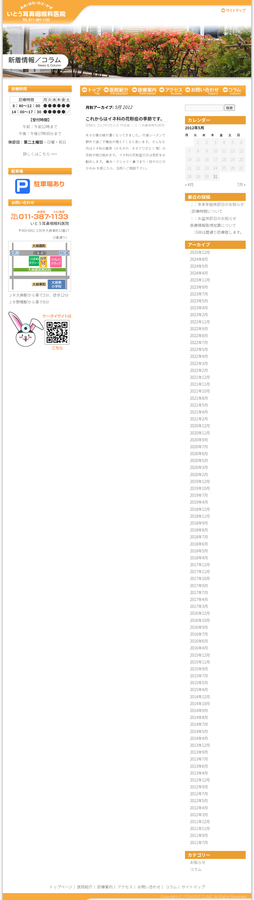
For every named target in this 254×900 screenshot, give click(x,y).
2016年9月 (199, 627)
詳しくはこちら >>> (40, 154)
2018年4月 (199, 557)
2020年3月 (199, 467)
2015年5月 (199, 682)
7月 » (241, 184)
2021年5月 (199, 405)
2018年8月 (199, 530)
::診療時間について (206, 211)
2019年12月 (200, 481)
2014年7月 (199, 724)
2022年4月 (199, 356)
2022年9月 (199, 328)
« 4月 (189, 184)
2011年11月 (200, 828)
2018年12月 (200, 509)
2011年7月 (199, 842)
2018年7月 (199, 536)
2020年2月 (199, 474)
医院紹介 (116, 90)
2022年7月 (199, 342)
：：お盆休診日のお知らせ (213, 218)
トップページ (91, 90)
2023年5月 (199, 300)
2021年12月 (200, 377)
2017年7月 (199, 592)
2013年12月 (200, 745)
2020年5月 (199, 460)
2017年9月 (199, 585)
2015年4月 (199, 689)
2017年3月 (199, 606)
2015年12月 (200, 655)
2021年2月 (199, 418)
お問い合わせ (202, 90)
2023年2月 (199, 314)
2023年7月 (199, 294)
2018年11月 (200, 516)
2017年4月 (199, 599)
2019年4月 (199, 502)
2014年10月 (200, 703)
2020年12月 (200, 425)
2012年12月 (200, 780)
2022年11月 (200, 321)
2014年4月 (199, 738)
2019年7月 (199, 495)
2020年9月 (199, 439)
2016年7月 (199, 634)
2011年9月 (199, 835)
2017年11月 (200, 571)
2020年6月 (199, 453)
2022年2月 (199, 370)
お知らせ (197, 862)
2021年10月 (200, 391)
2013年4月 (199, 773)
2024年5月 (199, 266)
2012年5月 (199, 800)
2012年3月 (199, 814)
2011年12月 (200, 821)
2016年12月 (200, 613)
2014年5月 (199, 731)
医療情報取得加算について (213, 225)
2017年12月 (200, 564)
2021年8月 (199, 398)
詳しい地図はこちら (39, 266)
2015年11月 (200, 662)
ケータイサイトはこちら (40, 330)
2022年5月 (199, 349)
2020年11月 (200, 433)
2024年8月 (199, 259)
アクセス (171, 90)
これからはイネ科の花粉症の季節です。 (125, 118)
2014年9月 (199, 710)
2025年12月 (200, 252)
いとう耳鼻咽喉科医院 (36, 11)
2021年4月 (199, 412)
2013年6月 (199, 766)
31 (215, 176)
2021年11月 (200, 384)
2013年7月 (199, 759)
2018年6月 (199, 544)
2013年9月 (199, 752)
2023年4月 (199, 307)
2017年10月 (200, 578)
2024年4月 (199, 273)
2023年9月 (199, 287)
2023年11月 (200, 280)
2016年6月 (199, 641)
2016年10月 (200, 620)
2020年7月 (199, 446)
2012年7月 (199, 793)
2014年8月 (199, 717)
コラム (233, 90)
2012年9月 (199, 786)
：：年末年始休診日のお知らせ (217, 204)
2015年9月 (199, 668)
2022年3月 (199, 363)
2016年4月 (199, 648)
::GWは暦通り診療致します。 (217, 232)
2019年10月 (200, 488)
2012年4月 (199, 807)
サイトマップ (233, 10)
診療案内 (144, 90)
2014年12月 (200, 696)
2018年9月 (199, 523)
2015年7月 (199, 675)
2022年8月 (199, 335)
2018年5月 (199, 551)
